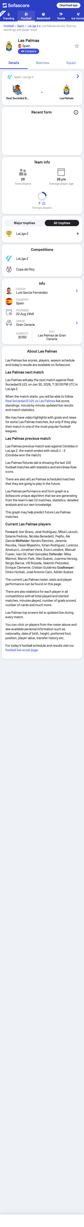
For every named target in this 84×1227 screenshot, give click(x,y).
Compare (28, 51)
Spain (20, 26)
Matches (42, 63)
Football (9, 26)
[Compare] (28, 51)
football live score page (21, 650)
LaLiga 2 (33, 26)
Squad (70, 63)
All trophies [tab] (62, 223)
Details (14, 63)
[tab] (14, 63)
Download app (69, 5)
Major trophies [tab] (24, 223)
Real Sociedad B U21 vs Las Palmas (30, 401)
